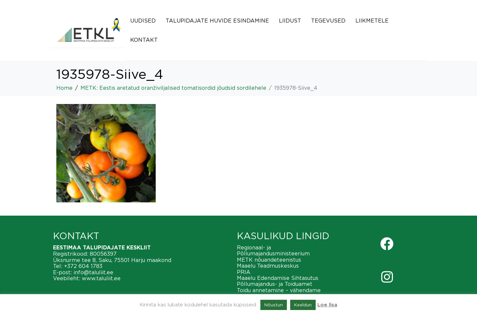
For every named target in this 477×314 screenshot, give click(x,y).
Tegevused (328, 21)
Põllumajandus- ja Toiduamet (274, 284)
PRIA (243, 272)
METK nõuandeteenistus (269, 260)
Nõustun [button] (273, 304)
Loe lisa (327, 304)
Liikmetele (372, 21)
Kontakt (144, 40)
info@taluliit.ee (93, 272)
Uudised (143, 21)
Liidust (290, 21)
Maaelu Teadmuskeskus (268, 266)
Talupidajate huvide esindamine (217, 21)
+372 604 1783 (83, 266)
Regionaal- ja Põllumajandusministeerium (273, 250)
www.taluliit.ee (101, 278)
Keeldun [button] (303, 304)
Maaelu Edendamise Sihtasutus (277, 278)
